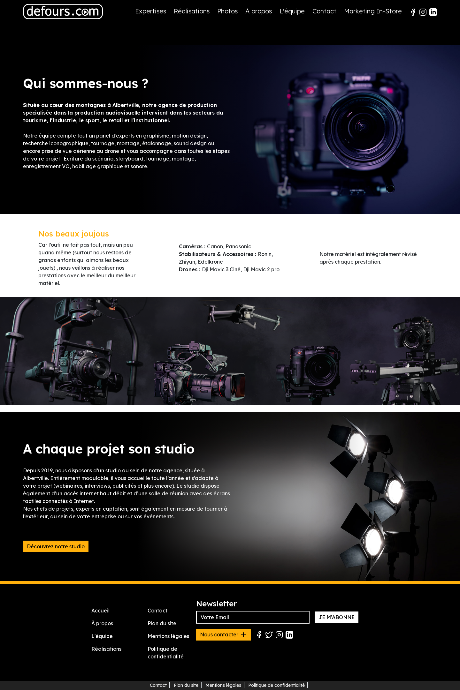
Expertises (150, 11)
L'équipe (292, 11)
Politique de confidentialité (276, 685)
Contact (324, 11)
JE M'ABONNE (336, 617)
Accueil (100, 610)
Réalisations (192, 11)
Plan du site (162, 623)
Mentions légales (168, 636)
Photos (227, 11)
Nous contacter (223, 635)
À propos (258, 11)
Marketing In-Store (373, 11)
